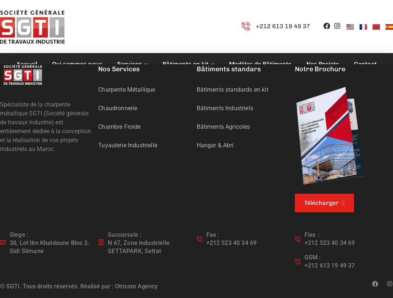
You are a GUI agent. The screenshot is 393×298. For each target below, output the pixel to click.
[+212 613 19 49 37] (246, 26)
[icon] (326, 26)
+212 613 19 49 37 (283, 26)
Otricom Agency (136, 286)
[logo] (23, 74)
